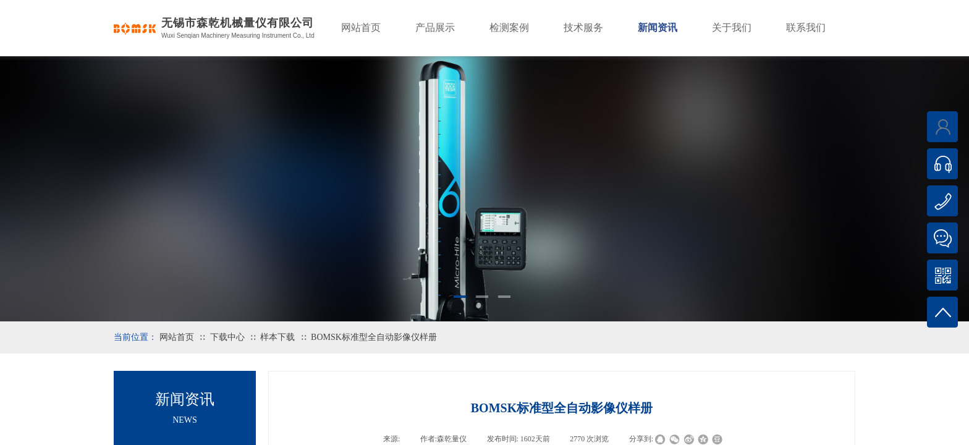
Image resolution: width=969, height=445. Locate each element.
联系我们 (806, 27)
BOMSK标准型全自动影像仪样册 (374, 337)
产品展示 (435, 27)
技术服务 (583, 27)
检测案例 (509, 27)
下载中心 (227, 337)
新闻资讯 (657, 27)
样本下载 (277, 337)
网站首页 (176, 337)
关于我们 (731, 27)
